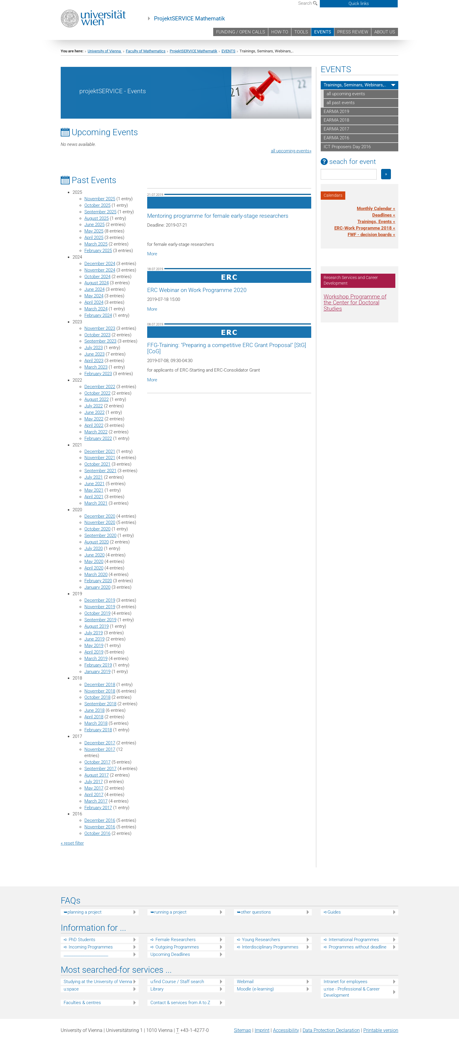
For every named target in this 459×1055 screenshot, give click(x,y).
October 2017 (97, 762)
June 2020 (94, 555)
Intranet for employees (345, 981)
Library (156, 989)
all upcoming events (346, 93)
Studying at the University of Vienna (98, 981)
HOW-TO (279, 32)
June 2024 (94, 289)
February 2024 (98, 315)
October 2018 (97, 697)
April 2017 (93, 794)
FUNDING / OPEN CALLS (240, 32)
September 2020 (100, 535)
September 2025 (100, 211)
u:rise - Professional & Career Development (352, 992)
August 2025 (96, 218)
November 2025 (99, 198)
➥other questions (254, 912)
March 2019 (95, 658)
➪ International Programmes (351, 939)
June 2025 (94, 224)
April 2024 (93, 302)
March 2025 (95, 244)
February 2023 (98, 373)
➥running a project (168, 912)
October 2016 (97, 833)
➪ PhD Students (79, 939)
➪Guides (332, 912)
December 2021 (99, 451)
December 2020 (99, 516)
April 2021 (93, 496)
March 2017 (95, 801)
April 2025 (93, 237)
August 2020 (96, 542)
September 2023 (100, 341)
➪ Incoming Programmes (88, 947)
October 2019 (97, 613)
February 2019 (98, 665)
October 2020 (97, 529)
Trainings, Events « (376, 221)
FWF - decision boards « (371, 234)
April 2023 (93, 360)
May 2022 (93, 419)
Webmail (245, 981)
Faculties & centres (82, 1002)
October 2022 (97, 393)
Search (307, 3)
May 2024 (93, 296)
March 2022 (95, 432)
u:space (71, 989)
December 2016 (99, 820)
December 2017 (99, 743)
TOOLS (301, 32)
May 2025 (93, 231)
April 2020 (93, 568)
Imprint (262, 1030)
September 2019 (100, 619)
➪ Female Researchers (173, 939)
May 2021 (93, 490)
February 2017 (98, 807)
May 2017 (93, 788)
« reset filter (72, 843)
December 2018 (99, 684)
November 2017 (99, 749)
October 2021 (97, 464)
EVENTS (322, 32)
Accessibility (286, 1030)
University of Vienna (105, 51)
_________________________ (86, 954)
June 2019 (94, 639)
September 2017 (100, 768)
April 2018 (93, 717)
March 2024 (95, 309)
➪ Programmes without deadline (355, 947)
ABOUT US (384, 32)
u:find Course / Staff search (177, 981)
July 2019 (93, 632)
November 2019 (99, 606)
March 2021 (95, 503)
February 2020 (98, 580)
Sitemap (242, 1030)
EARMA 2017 (336, 129)
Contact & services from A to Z (180, 1002)
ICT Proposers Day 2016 (347, 146)
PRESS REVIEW (352, 32)
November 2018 (99, 691)
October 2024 (97, 276)
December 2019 (99, 600)
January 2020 (97, 587)
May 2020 (93, 561)
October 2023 (97, 335)
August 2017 (96, 775)
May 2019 (93, 645)
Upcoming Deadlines (170, 954)
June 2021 (94, 483)
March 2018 (95, 723)
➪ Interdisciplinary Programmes (267, 947)
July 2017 (93, 781)
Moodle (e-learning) (255, 989)
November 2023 (99, 328)
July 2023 (93, 347)
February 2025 (98, 250)
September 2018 (100, 703)
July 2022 (93, 406)
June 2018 (94, 710)
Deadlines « (383, 215)
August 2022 (96, 399)
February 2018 (98, 730)
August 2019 (96, 626)
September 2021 (100, 470)
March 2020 (95, 574)
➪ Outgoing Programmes (174, 947)
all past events (341, 102)
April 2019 (93, 652)
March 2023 (95, 367)
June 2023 (94, 354)
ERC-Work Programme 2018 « (364, 228)
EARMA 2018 (336, 120)
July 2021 (93, 477)
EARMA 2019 (336, 111)
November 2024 (99, 270)
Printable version (380, 1030)
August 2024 (96, 282)
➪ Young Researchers (258, 939)
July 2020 (93, 548)
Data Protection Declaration (331, 1030)
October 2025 (97, 205)
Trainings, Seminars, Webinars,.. (355, 85)
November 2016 (99, 827)
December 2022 (99, 386)
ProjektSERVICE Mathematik (189, 18)
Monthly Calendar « (376, 208)
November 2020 (99, 522)
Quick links (359, 3)
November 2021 (99, 457)
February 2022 (98, 438)
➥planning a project (83, 912)
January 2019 (97, 671)
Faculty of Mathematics (146, 51)
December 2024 (99, 263)
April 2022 (93, 425)
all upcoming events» (291, 151)
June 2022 (94, 412)
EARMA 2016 (336, 138)
